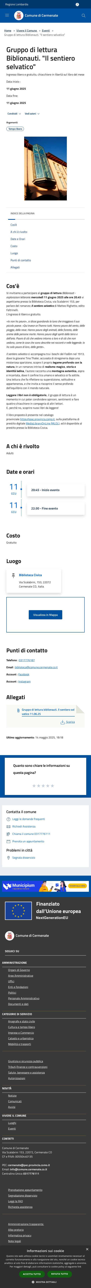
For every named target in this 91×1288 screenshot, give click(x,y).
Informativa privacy (19, 1235)
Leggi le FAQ (15, 1201)
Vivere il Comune (27, 30)
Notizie (12, 1095)
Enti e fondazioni (18, 987)
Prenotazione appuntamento (25, 1190)
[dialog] (45, 1267)
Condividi (15, 114)
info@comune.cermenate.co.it (28, 1169)
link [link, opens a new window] (79, 1266)
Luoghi (12, 1123)
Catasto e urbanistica (21, 1038)
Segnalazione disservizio (22, 1195)
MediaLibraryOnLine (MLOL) (42, 423)
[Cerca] (83, 15)
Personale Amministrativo (23, 998)
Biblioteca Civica (30, 575)
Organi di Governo (19, 970)
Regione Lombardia (16, 4)
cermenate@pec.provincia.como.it (29, 1165)
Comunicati (15, 1101)
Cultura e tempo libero (21, 1027)
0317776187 (27, 660)
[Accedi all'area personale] (77, 4)
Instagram (24, 681)
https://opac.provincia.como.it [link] (37, 419)
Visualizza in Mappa (45, 615)
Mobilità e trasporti (19, 1044)
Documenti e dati (18, 1004)
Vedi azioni (33, 114)
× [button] (87, 1249)
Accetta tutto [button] (32, 1274)
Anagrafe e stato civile (21, 1021)
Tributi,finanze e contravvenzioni (27, 1067)
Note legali (14, 1241)
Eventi (46, 30)
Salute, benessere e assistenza (26, 1072)
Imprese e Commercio (21, 1033)
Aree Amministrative (20, 975)
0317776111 (31, 1173)
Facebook (23, 674)
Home (7, 30)
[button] (45, 1282)
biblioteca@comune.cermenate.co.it (36, 667)
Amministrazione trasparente (26, 1224)
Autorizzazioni (16, 1078)
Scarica (67, 722)
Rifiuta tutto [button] (59, 1273)
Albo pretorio (16, 1230)
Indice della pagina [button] (22, 213)
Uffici (11, 981)
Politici (12, 992)
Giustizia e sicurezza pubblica (25, 1061)
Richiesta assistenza (20, 1207)
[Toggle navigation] (7, 15)
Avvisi (11, 1107)
